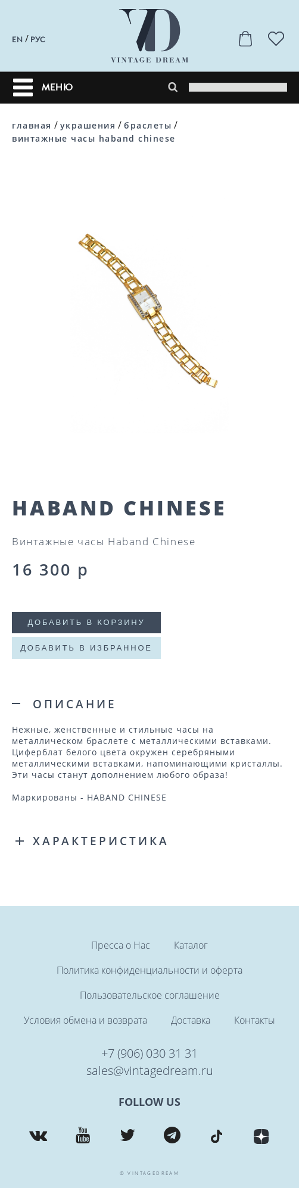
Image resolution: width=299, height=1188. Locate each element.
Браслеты (148, 125)
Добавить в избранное (86, 647)
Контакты (254, 1020)
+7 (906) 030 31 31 (149, 1053)
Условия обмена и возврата (85, 1020)
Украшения (88, 125)
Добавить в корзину (86, 622)
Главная (32, 125)
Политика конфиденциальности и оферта (149, 970)
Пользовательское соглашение (150, 995)
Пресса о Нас (120, 945)
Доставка (190, 1020)
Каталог (191, 945)
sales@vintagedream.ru (149, 1070)
